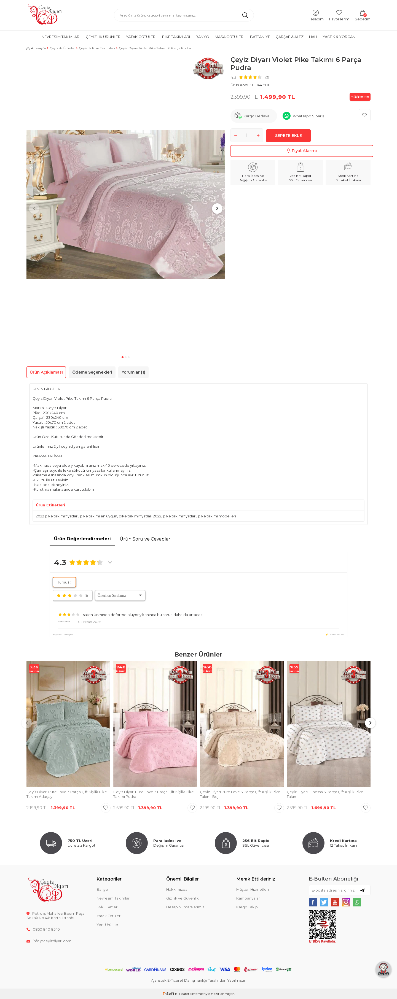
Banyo (202, 36)
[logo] (45, 15)
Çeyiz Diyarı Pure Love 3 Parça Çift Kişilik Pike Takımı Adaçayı (66, 794)
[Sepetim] (363, 15)
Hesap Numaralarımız (185, 907)
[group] (125, 204)
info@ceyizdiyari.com (48, 941)
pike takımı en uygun (98, 516)
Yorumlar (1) (133, 372)
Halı (313, 36)
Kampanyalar (248, 898)
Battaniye (260, 36)
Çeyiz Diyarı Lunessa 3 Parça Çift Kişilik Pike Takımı (325, 794)
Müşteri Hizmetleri (252, 889)
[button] (123, 357)
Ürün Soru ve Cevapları (146, 539)
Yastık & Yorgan (339, 36)
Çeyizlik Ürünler (103, 36)
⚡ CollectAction (334, 634)
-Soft (168, 994)
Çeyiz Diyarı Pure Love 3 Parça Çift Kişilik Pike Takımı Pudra (153, 794)
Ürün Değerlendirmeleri (82, 538)
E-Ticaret (182, 994)
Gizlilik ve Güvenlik (182, 898)
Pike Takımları (176, 36)
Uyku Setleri (107, 907)
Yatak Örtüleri (141, 36)
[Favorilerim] (339, 15)
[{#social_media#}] (313, 902)
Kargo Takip (247, 907)
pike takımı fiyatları (179, 516)
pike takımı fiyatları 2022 (140, 516)
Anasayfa (36, 48)
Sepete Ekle (288, 135)
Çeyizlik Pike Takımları (97, 48)
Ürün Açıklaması (46, 372)
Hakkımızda (176, 889)
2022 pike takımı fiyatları (57, 516)
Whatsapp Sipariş (308, 116)
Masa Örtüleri (230, 36)
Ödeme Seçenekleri (92, 372)
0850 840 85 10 (43, 929)
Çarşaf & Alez (290, 36)
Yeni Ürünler (107, 924)
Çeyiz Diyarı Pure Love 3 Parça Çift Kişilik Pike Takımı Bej (240, 794)
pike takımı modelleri (217, 516)
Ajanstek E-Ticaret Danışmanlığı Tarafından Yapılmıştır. (198, 980)
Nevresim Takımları (61, 36)
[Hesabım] (316, 15)
